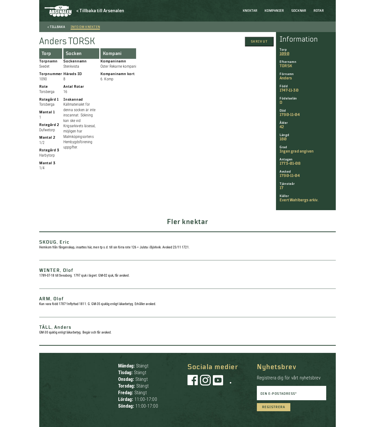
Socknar (298, 10)
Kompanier (274, 10)
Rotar (319, 10)
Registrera (273, 407)
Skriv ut (259, 42)
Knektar (250, 10)
